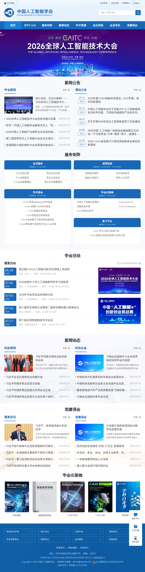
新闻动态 (64, 25)
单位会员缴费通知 (53, 182)
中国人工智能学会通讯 (88, 202)
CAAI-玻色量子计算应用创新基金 (37, 219)
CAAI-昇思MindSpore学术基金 (38, 202)
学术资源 (81, 25)
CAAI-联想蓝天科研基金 (38, 215)
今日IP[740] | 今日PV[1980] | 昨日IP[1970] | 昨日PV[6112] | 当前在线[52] (72, 558)
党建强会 (132, 25)
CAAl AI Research (127, 206)
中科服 (72, 565)
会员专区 (115, 25)
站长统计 (84, 548)
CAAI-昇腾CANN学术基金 (38, 206)
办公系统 (9, 3)
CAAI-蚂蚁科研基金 (38, 211)
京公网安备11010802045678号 (109, 562)
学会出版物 (72, 475)
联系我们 (126, 3)
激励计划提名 (91, 177)
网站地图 (72, 548)
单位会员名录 (53, 177)
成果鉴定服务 (91, 173)
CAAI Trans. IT (126, 202)
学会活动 (72, 255)
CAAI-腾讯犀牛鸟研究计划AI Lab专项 (37, 224)
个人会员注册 (22, 173)
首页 (12, 25)
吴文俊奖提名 (122, 173)
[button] (69, 73)
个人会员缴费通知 (22, 182)
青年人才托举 (122, 177)
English (136, 3)
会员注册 (115, 3)
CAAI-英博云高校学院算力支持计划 (107, 235)
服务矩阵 (47, 25)
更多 (66, 90)
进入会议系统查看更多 (129, 263)
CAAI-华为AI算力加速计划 (106, 231)
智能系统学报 (83, 206)
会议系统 (98, 25)
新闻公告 (72, 83)
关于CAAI (30, 25)
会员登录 (103, 3)
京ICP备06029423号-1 (82, 562)
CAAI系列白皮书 (85, 211)
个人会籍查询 (22, 177)
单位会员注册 (53, 173)
